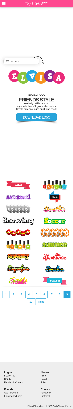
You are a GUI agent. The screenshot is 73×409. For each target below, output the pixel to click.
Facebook (46, 392)
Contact (45, 389)
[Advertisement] (36, 33)
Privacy (30, 406)
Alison (44, 375)
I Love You (9, 375)
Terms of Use (39, 406)
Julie (43, 382)
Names (45, 372)
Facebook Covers (13, 382)
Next (41, 301)
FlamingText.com (13, 396)
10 (30, 301)
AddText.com (11, 392)
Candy (7, 379)
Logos (8, 372)
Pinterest (45, 396)
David (44, 379)
